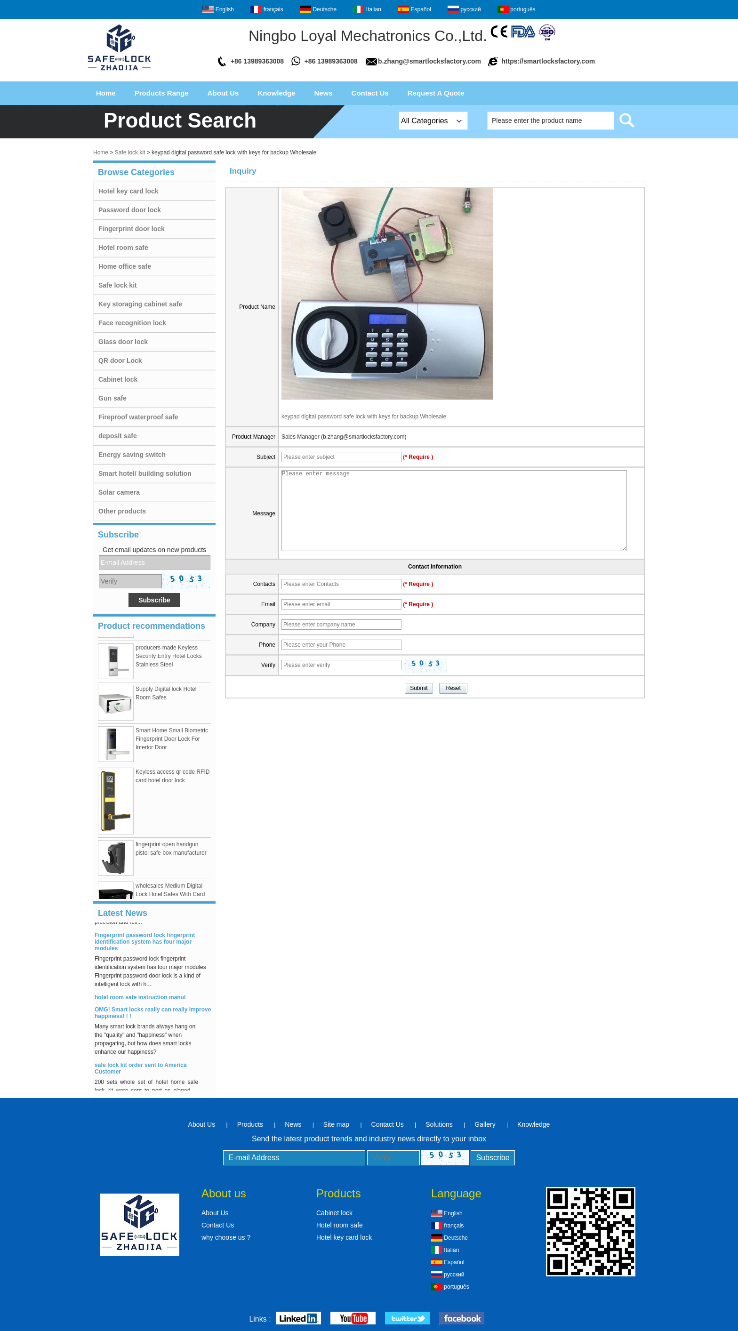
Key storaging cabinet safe (140, 304)
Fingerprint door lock (131, 229)
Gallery (484, 1124)
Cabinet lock (117, 379)
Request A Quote (436, 93)
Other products (122, 511)
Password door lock (129, 210)
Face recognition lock (132, 323)
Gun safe (112, 398)
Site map (336, 1124)
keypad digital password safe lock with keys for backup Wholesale (363, 416)
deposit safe (117, 436)
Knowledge (276, 93)
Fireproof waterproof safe (138, 417)
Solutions (439, 1124)
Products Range (162, 93)
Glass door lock (123, 341)
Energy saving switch (132, 454)
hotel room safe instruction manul (140, 999)
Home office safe (124, 266)
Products (250, 1124)
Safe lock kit (130, 152)
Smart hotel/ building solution (145, 473)
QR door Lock (120, 360)
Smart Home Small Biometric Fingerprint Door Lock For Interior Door (172, 741)
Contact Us (370, 93)
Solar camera (119, 492)
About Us (223, 93)
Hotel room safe (123, 247)
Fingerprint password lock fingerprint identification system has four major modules (145, 944)
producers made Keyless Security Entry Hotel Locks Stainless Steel (169, 658)
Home (106, 93)
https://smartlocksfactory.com (548, 61)
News (323, 93)
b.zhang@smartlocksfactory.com (429, 61)
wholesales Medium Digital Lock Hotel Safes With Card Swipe (170, 896)
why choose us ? (225, 1237)
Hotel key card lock (128, 191)
